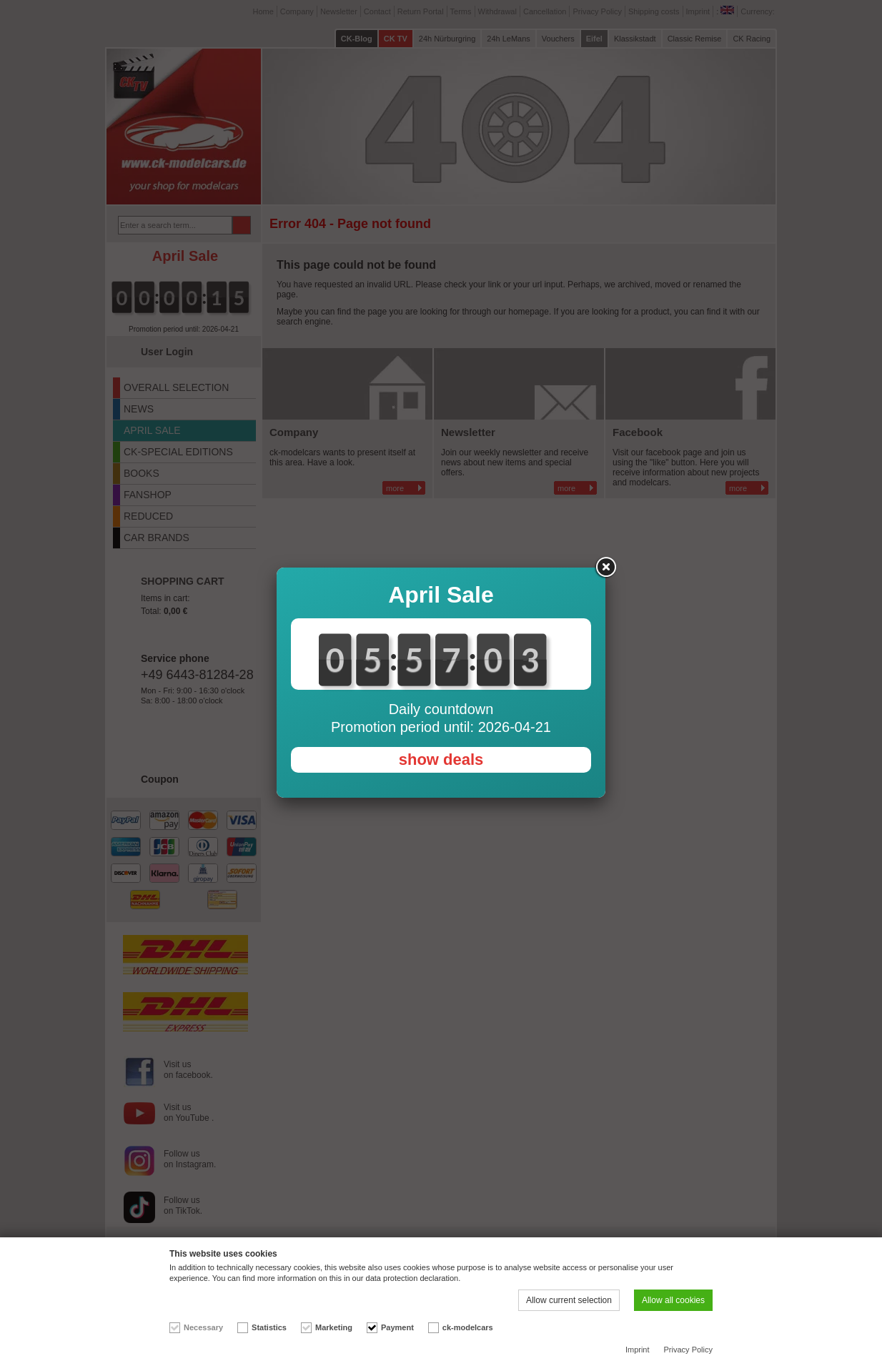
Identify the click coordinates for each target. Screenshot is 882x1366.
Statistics (269, 1327)
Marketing (333, 1327)
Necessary (203, 1327)
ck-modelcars (467, 1327)
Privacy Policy (688, 1349)
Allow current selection (569, 1300)
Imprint (637, 1349)
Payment (397, 1327)
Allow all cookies (673, 1300)
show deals (441, 759)
